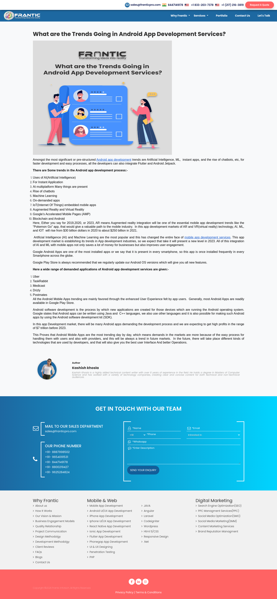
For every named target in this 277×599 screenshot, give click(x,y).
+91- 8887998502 (57, 452)
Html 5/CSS (150, 531)
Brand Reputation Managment (217, 531)
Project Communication (50, 531)
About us (40, 506)
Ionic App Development (104, 531)
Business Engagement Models (54, 521)
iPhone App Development (105, 516)
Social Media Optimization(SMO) (218, 516)
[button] (180, 15)
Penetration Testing (101, 552)
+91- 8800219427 (57, 467)
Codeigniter (150, 521)
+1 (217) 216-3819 (229, 5)
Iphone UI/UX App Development (109, 521)
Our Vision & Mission (47, 516)
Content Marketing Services (215, 526)
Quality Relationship (47, 526)
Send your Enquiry (143, 470)
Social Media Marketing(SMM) (216, 521)
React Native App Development (109, 526)
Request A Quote (259, 4)
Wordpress (149, 526)
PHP (90, 557)
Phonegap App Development (107, 542)
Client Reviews (43, 547)
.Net (145, 542)
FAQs (37, 552)
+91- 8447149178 (56, 462)
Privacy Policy (124, 592)
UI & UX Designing (100, 547)
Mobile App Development (105, 506)
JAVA (145, 506)
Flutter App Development (104, 536)
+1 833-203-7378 (199, 5)
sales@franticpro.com (143, 5)
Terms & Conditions (148, 592)
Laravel (147, 516)
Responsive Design (154, 536)
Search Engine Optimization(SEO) (219, 506)
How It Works (42, 511)
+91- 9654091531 (56, 457)
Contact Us (41, 562)
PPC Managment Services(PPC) (217, 511)
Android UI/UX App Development (109, 511)
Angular (147, 511)
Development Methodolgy (51, 542)
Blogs (37, 557)
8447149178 (172, 5)
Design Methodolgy (47, 536)
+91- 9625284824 (57, 472)
